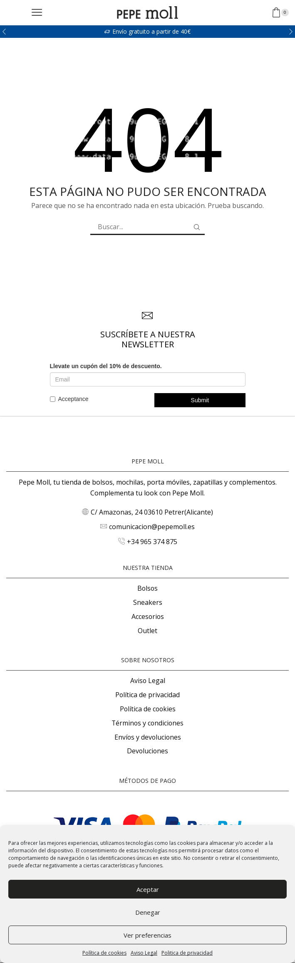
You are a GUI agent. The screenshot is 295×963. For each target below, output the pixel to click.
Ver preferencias (147, 935)
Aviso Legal (144, 952)
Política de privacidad (147, 694)
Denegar (147, 912)
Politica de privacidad (187, 952)
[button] (4, 31)
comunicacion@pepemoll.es (152, 526)
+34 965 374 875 (152, 541)
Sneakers (147, 602)
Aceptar (147, 889)
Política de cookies (104, 952)
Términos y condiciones (147, 723)
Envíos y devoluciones (147, 737)
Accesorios (147, 616)
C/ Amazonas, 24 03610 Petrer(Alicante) (152, 512)
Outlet (147, 630)
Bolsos (147, 588)
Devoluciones (147, 750)
